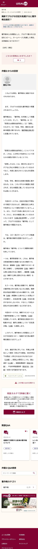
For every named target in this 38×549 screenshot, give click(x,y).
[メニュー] (3, 3)
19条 (24, 299)
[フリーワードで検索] (17, 473)
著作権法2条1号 (28, 130)
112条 (10, 363)
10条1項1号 (19, 218)
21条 (18, 265)
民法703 (26, 366)
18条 (8, 295)
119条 (7, 359)
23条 (26, 268)
